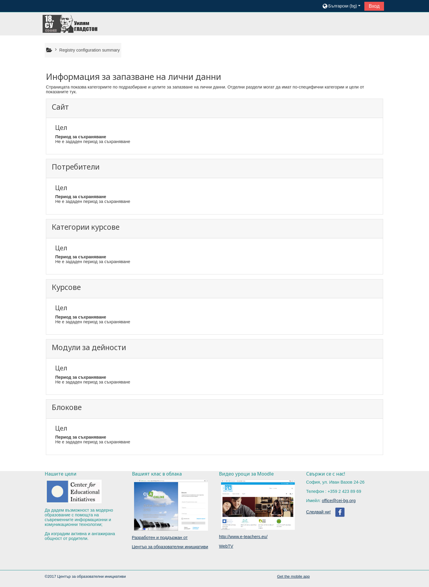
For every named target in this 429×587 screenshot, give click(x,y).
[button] (341, 5)
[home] (71, 23)
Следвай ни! (318, 512)
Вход (374, 6)
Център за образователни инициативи (170, 546)
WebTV (226, 546)
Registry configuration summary (89, 50)
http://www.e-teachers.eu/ (243, 536)
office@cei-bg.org (338, 500)
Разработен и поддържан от (160, 537)
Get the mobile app (293, 576)
